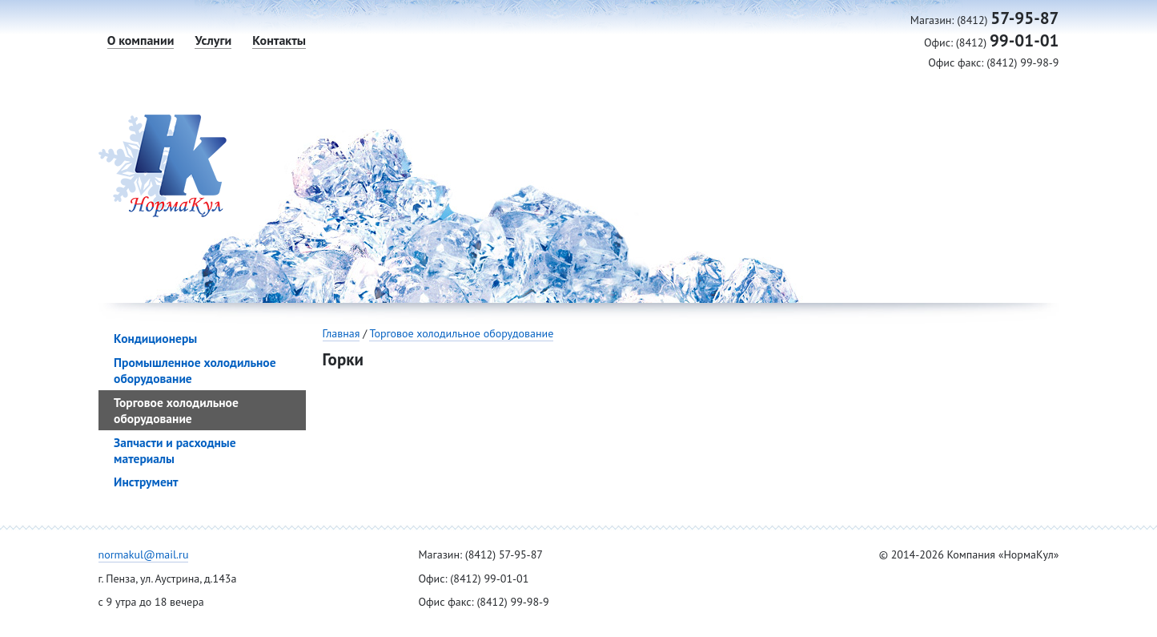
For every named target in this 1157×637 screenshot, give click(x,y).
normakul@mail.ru (143, 554)
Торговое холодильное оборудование (461, 333)
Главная (341, 333)
